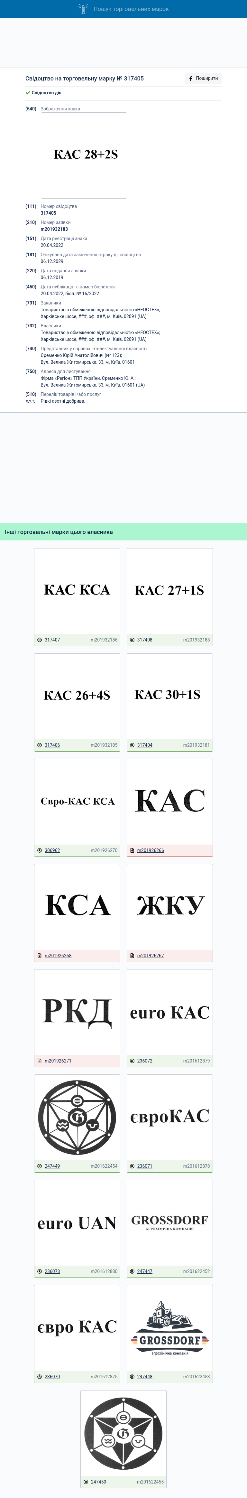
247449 (48, 1166)
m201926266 (147, 850)
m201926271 (54, 1061)
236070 (48, 1377)
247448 (141, 1377)
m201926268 (54, 956)
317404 (141, 745)
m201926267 (147, 956)
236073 (48, 1271)
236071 (141, 1166)
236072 (141, 1061)
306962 (48, 850)
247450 (94, 1482)
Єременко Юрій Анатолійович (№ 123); (81, 355)
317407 (48, 640)
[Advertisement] (123, 42)
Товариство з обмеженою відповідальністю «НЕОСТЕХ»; (100, 309)
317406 (48, 745)
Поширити (203, 78)
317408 (141, 640)
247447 (141, 1271)
